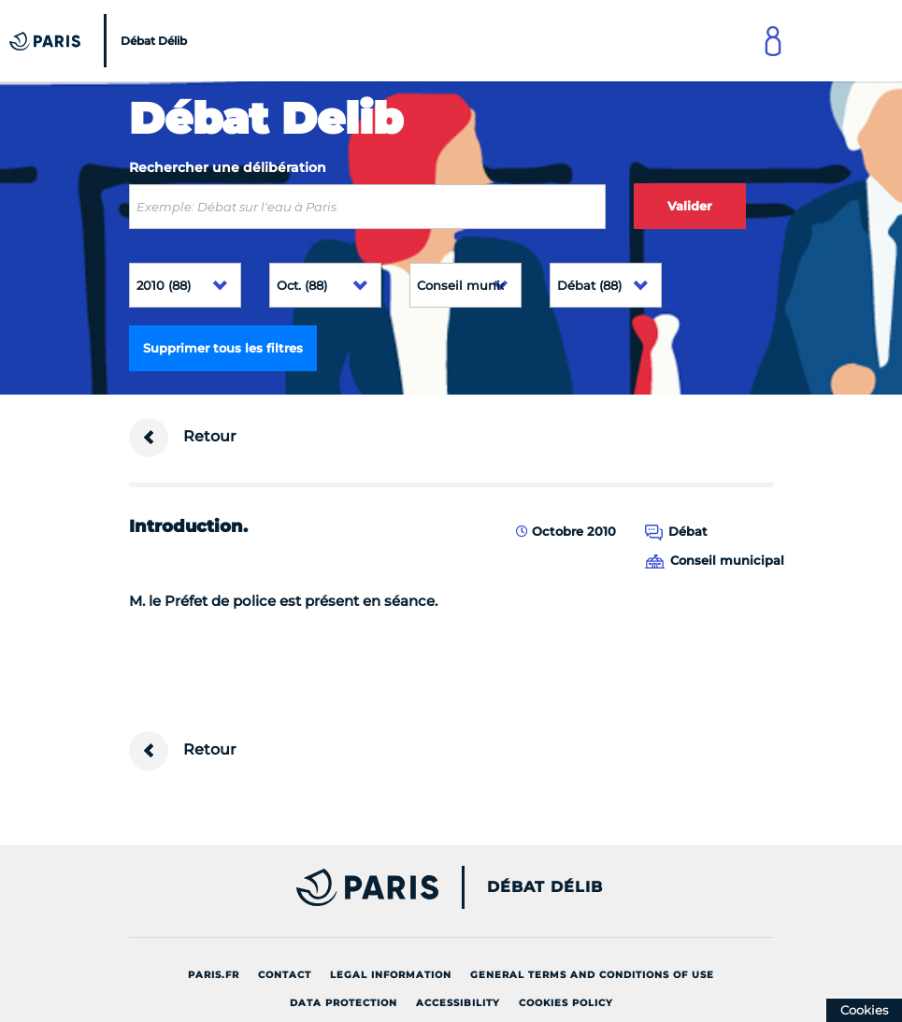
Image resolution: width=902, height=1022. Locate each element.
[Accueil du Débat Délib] (100, 40)
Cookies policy (566, 1003)
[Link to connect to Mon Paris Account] (773, 41)
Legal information (390, 975)
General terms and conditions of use (592, 975)
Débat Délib (545, 887)
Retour (182, 437)
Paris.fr (213, 975)
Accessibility (458, 1003)
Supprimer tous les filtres (223, 347)
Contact (284, 975)
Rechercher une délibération (227, 167)
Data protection (343, 1003)
